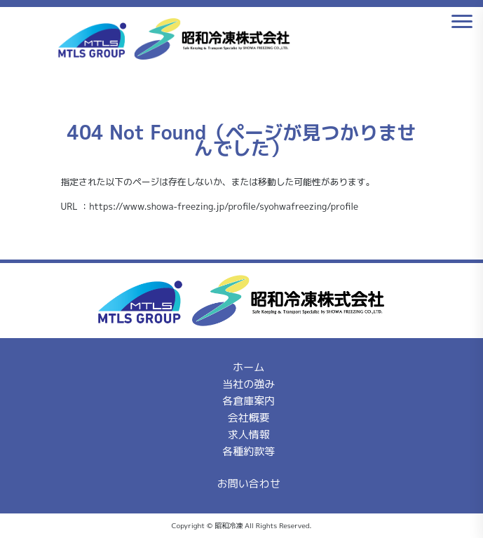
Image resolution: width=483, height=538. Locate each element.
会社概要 (249, 417)
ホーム (248, 367)
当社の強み (248, 384)
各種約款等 (248, 451)
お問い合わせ (248, 483)
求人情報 (249, 434)
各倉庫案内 (248, 401)
